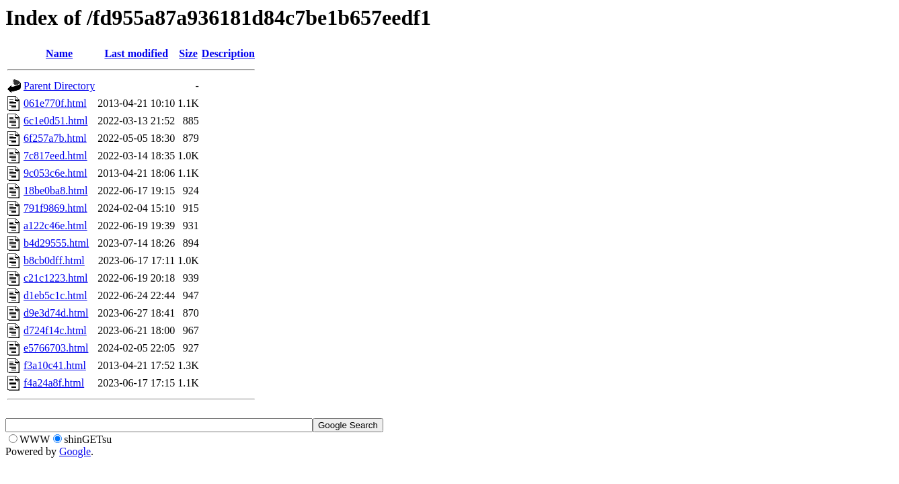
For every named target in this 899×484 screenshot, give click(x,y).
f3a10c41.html (55, 365)
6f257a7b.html (55, 138)
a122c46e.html (55, 225)
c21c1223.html (56, 278)
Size (188, 53)
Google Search (348, 425)
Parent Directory (59, 85)
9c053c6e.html (55, 173)
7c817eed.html (55, 155)
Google (75, 451)
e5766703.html (56, 348)
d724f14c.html (55, 330)
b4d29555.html (56, 243)
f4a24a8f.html (54, 383)
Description (228, 53)
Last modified (136, 53)
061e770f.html (55, 103)
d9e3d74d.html (56, 313)
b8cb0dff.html (54, 260)
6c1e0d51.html (56, 120)
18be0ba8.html (56, 190)
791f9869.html (55, 208)
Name (59, 53)
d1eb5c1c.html (55, 295)
